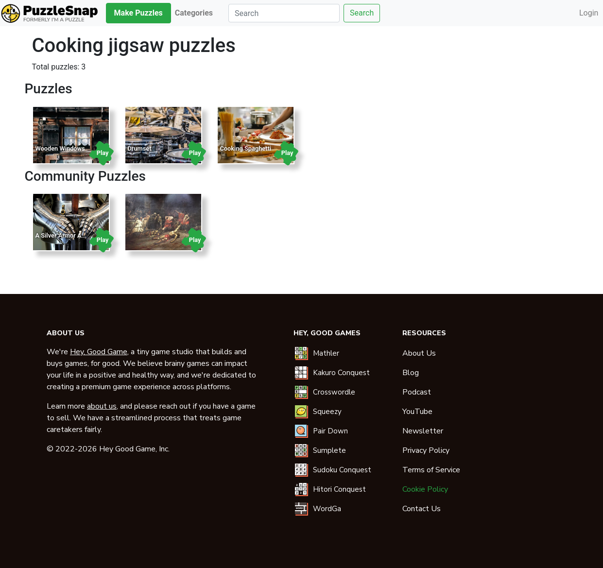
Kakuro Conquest (341, 373)
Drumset (140, 148)
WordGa (327, 509)
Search (362, 12)
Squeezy (327, 411)
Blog (410, 372)
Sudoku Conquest (342, 470)
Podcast (416, 392)
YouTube (417, 411)
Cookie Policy (425, 489)
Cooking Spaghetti (246, 148)
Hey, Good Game (98, 351)
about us (102, 406)
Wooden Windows (60, 148)
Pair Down (330, 431)
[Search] (284, 13)
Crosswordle (334, 392)
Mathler (326, 353)
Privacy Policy (425, 450)
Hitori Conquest (339, 489)
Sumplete (329, 450)
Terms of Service (431, 470)
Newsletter (422, 431)
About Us (419, 353)
